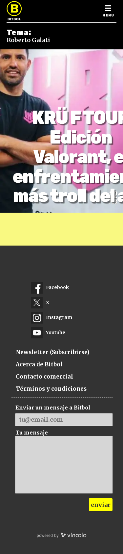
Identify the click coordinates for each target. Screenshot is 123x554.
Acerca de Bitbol (39, 364)
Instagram (51, 317)
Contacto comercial (44, 376)
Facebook (50, 287)
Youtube (48, 332)
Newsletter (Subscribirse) (53, 352)
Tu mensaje (31, 432)
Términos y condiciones (51, 388)
